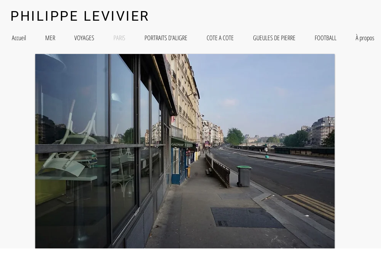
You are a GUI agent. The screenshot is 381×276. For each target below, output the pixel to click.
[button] (185, 151)
